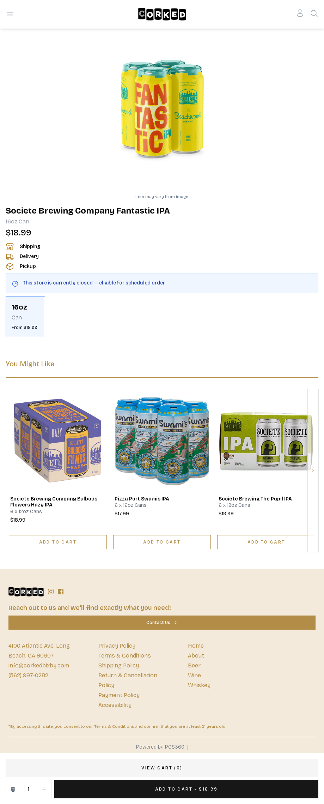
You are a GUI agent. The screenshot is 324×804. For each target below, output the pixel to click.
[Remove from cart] (13, 789)
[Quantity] (28, 789)
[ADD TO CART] (58, 542)
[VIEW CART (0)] (162, 768)
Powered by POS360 (160, 747)
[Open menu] (10, 14)
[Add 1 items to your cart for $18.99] (186, 789)
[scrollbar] (162, 316)
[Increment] (44, 789)
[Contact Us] (162, 623)
